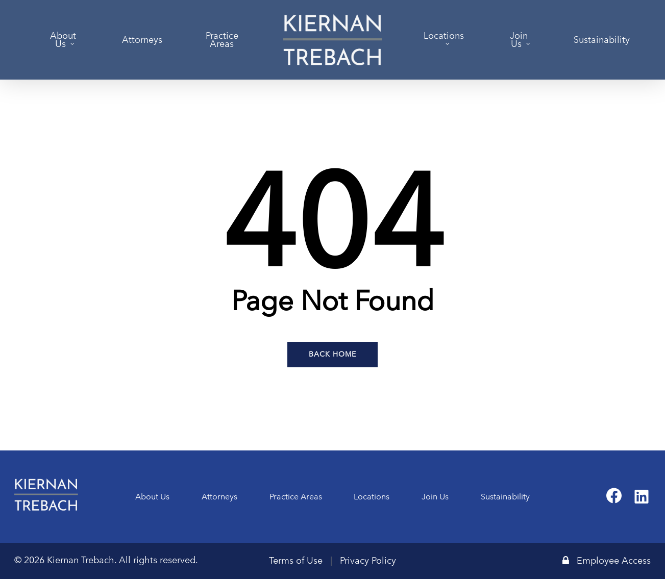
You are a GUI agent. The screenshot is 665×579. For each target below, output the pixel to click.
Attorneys (219, 496)
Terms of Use (296, 560)
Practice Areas (295, 496)
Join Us (435, 496)
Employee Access (606, 560)
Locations (371, 496)
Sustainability (505, 496)
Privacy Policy (368, 560)
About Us (152, 496)
